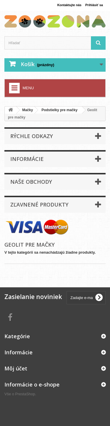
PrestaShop (25, 394)
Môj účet (15, 368)
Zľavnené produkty (39, 204)
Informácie (27, 158)
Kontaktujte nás (69, 5)
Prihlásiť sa (94, 5)
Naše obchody (31, 181)
